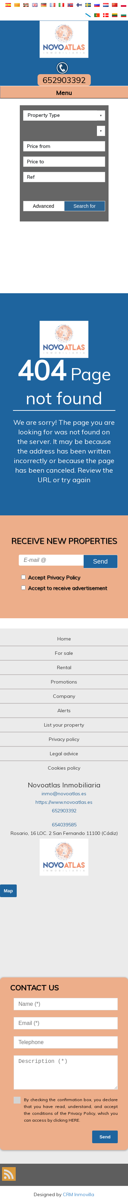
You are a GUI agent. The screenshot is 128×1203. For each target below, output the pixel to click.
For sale (64, 653)
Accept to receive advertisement (67, 588)
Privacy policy (64, 739)
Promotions (64, 682)
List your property (64, 725)
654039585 (64, 825)
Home (64, 639)
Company (64, 696)
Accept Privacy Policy (54, 577)
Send (100, 561)
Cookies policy (64, 768)
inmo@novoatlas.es (64, 793)
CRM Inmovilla (78, 1194)
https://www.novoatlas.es (64, 802)
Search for (84, 206)
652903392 (64, 811)
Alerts (64, 710)
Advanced (43, 206)
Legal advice (64, 754)
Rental (64, 667)
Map (8, 890)
